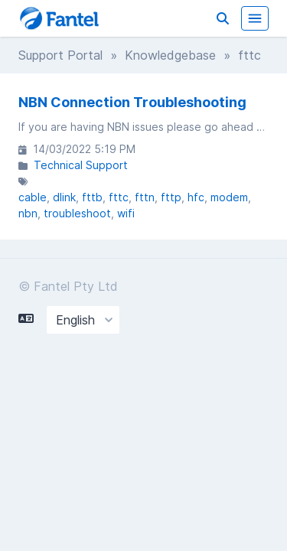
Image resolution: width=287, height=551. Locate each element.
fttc (119, 197)
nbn (28, 213)
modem (229, 197)
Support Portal (60, 55)
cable (32, 197)
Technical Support (81, 164)
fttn (145, 197)
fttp (171, 197)
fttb (92, 197)
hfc (196, 197)
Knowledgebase (170, 55)
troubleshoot (77, 213)
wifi (126, 213)
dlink (64, 197)
